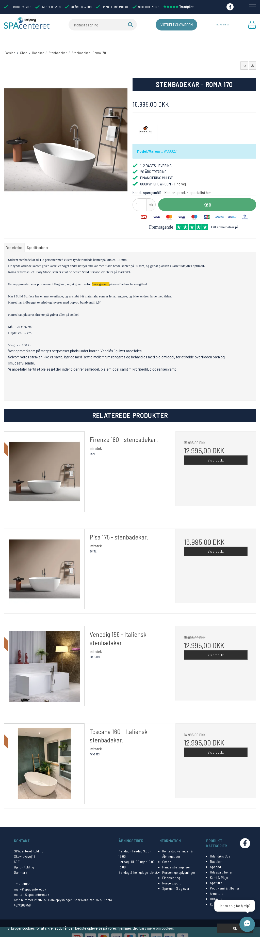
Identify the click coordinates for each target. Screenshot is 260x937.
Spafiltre (216, 873)
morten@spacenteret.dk (31, 885)
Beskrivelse (14, 238)
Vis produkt (216, 450)
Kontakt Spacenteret (224, 894)
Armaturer (217, 884)
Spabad (215, 857)
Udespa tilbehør (221, 862)
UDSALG (216, 889)
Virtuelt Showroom (168, 24)
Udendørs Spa (220, 846)
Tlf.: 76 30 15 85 (222, 25)
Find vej (180, 174)
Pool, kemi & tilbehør (224, 878)
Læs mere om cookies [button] (156, 928)
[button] (244, 56)
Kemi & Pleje (219, 868)
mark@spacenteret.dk (30, 879)
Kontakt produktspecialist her (188, 182)
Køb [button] (207, 195)
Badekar (216, 852)
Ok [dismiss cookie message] (235, 928)
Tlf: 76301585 (23, 874)
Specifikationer (37, 238)
